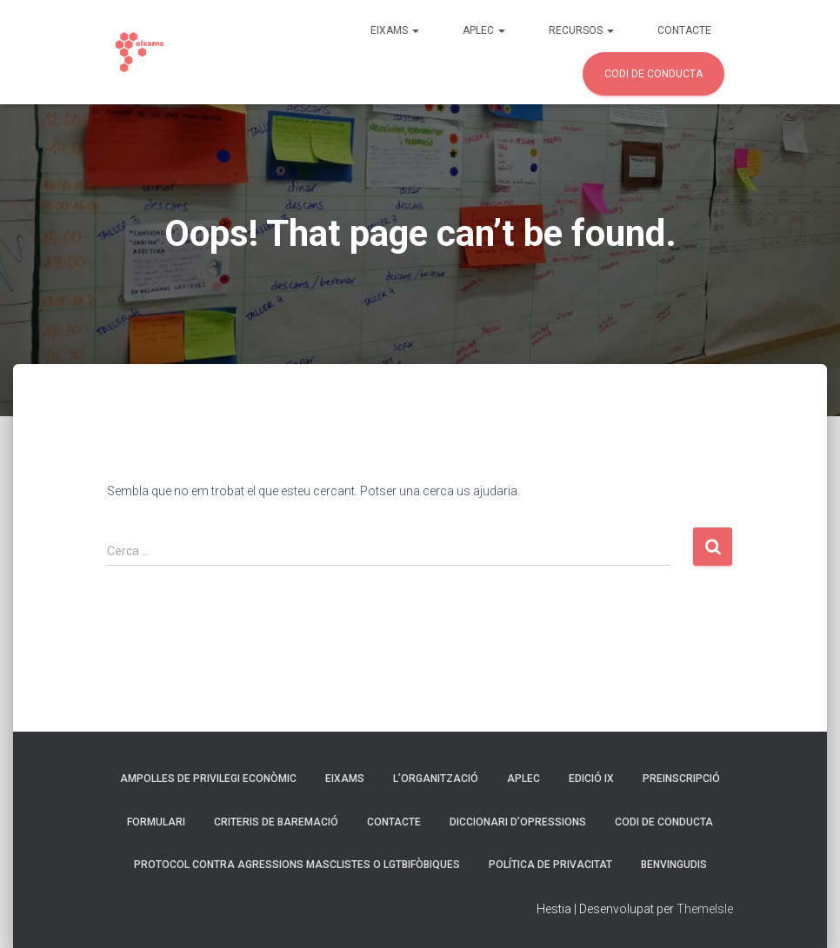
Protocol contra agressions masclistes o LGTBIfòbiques (297, 865)
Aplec (484, 30)
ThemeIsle (705, 909)
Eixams (394, 30)
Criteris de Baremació (276, 822)
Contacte (684, 30)
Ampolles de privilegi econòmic (208, 778)
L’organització (435, 778)
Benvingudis (674, 865)
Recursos (581, 30)
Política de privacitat (550, 865)
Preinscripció (681, 778)
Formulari (156, 822)
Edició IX (591, 778)
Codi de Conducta (653, 74)
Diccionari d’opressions (518, 822)
